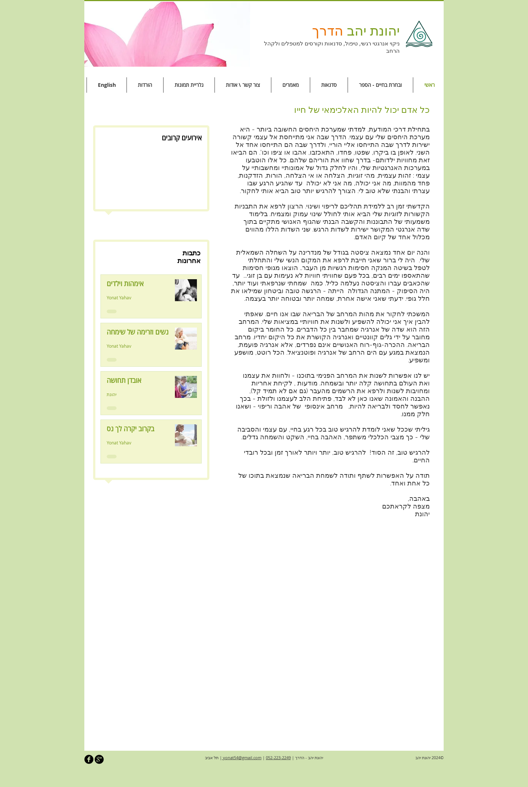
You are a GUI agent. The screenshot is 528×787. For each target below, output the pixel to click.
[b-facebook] (89, 759)
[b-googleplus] (99, 759)
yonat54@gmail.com (241, 757)
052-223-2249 (278, 757)
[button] (167, 34)
